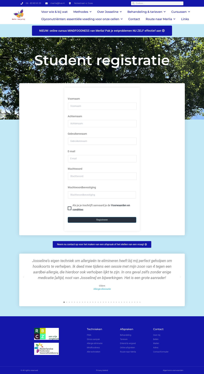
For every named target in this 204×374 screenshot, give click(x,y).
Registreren (102, 219)
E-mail (71, 151)
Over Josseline (109, 11)
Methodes (82, 11)
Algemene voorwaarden (173, 370)
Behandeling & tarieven (146, 11)
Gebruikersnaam (77, 133)
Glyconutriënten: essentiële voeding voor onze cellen (81, 19)
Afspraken (126, 329)
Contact (134, 19)
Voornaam (74, 98)
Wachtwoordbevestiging (82, 187)
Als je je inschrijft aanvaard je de (101, 207)
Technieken (94, 329)
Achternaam (75, 116)
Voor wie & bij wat (54, 12)
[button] (23, 277)
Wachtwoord (75, 168)
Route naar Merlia (160, 19)
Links (185, 19)
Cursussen (180, 11)
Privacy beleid (102, 370)
